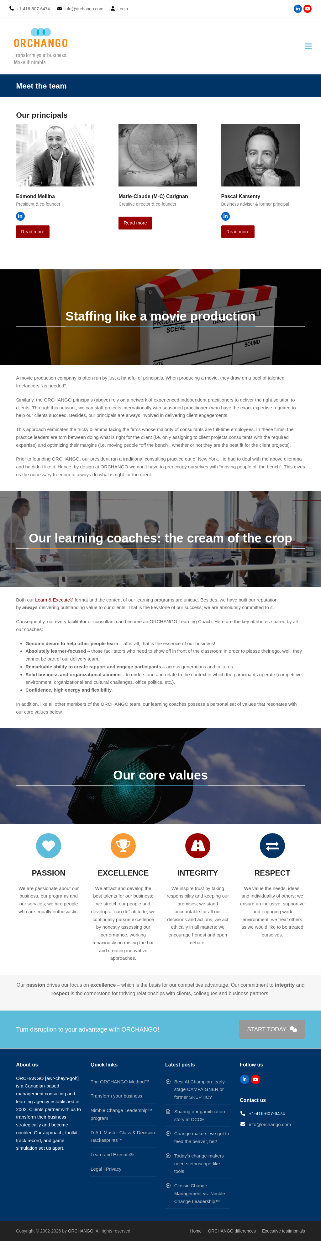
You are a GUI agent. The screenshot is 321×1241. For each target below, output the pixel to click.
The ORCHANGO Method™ (120, 1081)
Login (122, 8)
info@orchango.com (270, 1124)
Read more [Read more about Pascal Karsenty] (238, 231)
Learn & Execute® (55, 599)
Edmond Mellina (35, 196)
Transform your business (116, 1095)
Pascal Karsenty (240, 196)
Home (196, 1230)
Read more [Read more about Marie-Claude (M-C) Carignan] (135, 222)
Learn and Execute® (112, 1154)
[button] (308, 46)
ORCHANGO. (81, 1230)
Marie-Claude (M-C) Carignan (153, 196)
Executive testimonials (283, 1230)
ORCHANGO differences (232, 1230)
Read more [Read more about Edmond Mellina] (32, 231)
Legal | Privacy (106, 1169)
